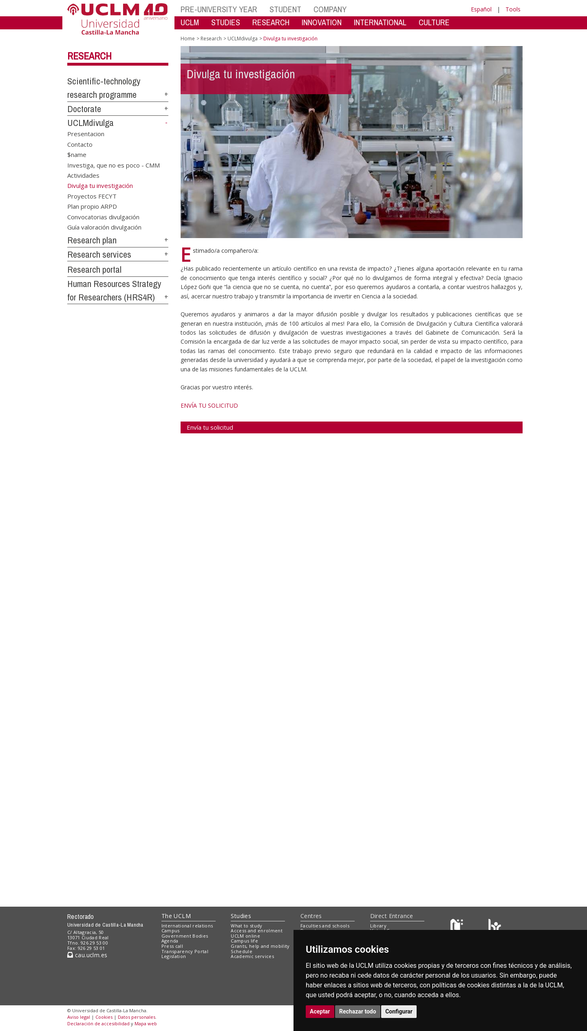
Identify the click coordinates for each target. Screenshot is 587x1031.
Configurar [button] (399, 1011)
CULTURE (434, 22)
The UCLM (176, 916)
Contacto (80, 144)
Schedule (241, 951)
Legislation (173, 956)
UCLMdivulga (90, 123)
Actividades (83, 175)
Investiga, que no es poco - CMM (113, 165)
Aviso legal (78, 1017)
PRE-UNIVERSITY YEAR (219, 9)
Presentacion (85, 134)
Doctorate (84, 109)
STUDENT (285, 9)
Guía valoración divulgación (104, 227)
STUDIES (225, 22)
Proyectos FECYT (92, 196)
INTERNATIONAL (380, 22)
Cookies (104, 1017)
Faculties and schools (324, 926)
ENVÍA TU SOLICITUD (209, 405)
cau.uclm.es (87, 955)
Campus (170, 930)
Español (481, 9)
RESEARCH (270, 22)
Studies (241, 916)
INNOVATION (322, 22)
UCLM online (245, 936)
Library (378, 926)
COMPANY (329, 9)
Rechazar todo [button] (357, 1011)
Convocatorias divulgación (103, 216)
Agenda (170, 941)
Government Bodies (184, 936)
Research (89, 55)
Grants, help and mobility (260, 946)
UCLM (190, 22)
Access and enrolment (256, 930)
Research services (99, 254)
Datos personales (136, 1017)
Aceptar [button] (320, 1011)
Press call (172, 946)
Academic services (252, 956)
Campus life (244, 941)
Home (188, 38)
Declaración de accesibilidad (98, 1023)
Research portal (94, 269)
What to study (246, 926)
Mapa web (146, 1023)
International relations (187, 926)
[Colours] (494, 927)
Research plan (92, 240)
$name (76, 154)
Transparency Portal (184, 951)
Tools (513, 9)
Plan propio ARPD (92, 206)
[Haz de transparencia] (458, 927)
